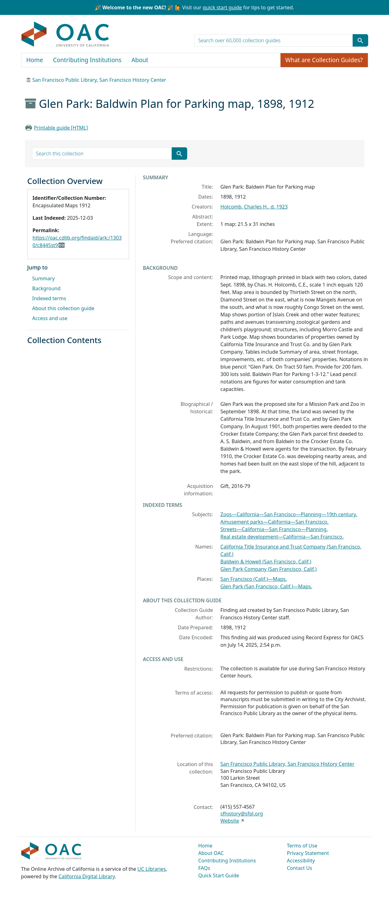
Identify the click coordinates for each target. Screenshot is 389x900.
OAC (65, 34)
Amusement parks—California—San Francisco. (274, 521)
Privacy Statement (308, 853)
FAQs (204, 868)
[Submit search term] (360, 40)
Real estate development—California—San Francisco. (282, 536)
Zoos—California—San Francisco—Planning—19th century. (288, 514)
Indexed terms (49, 298)
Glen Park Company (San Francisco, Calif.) (268, 569)
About (140, 60)
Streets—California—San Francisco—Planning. (274, 529)
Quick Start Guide (218, 875)
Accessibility (301, 860)
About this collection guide (63, 308)
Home (34, 60)
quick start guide (222, 7)
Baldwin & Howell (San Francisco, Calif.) (265, 561)
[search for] (273, 40)
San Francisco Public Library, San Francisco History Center (99, 79)
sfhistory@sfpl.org (241, 813)
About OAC (211, 853)
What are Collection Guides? (324, 60)
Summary (43, 278)
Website (229, 820)
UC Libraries (151, 869)
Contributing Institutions (87, 60)
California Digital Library (86, 876)
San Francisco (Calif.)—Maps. (253, 579)
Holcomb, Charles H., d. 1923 (254, 206)
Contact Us (299, 868)
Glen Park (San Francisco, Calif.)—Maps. (266, 586)
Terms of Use (302, 845)
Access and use (50, 318)
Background (46, 288)
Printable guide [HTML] (61, 127)
